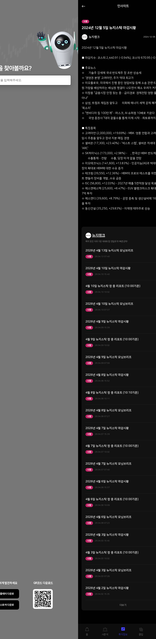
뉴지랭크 (98, 235)
